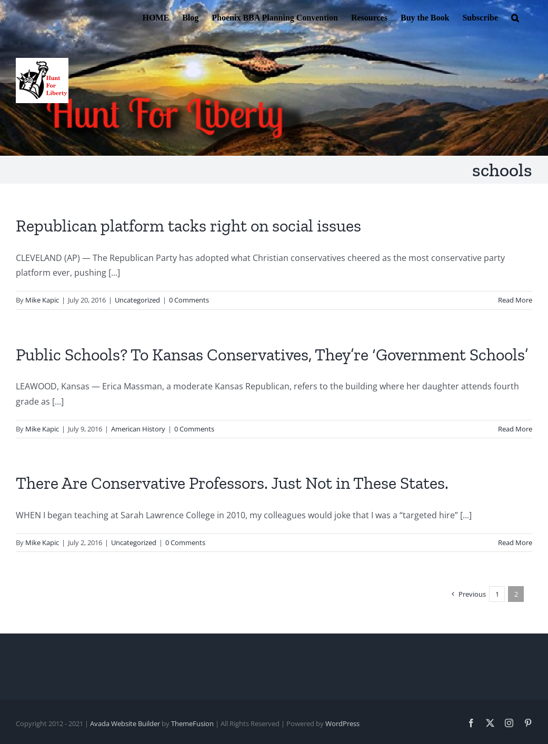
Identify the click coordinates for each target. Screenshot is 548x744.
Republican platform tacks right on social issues (188, 226)
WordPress (342, 723)
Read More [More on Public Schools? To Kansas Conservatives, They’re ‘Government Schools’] (515, 429)
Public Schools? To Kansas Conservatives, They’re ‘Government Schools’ (272, 355)
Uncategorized (137, 300)
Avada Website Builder (125, 723)
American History (138, 429)
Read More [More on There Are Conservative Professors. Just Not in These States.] (515, 542)
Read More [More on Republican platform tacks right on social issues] (515, 300)
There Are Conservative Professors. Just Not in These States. (232, 483)
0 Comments (189, 300)
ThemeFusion (192, 723)
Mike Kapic (42, 300)
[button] (515, 16)
